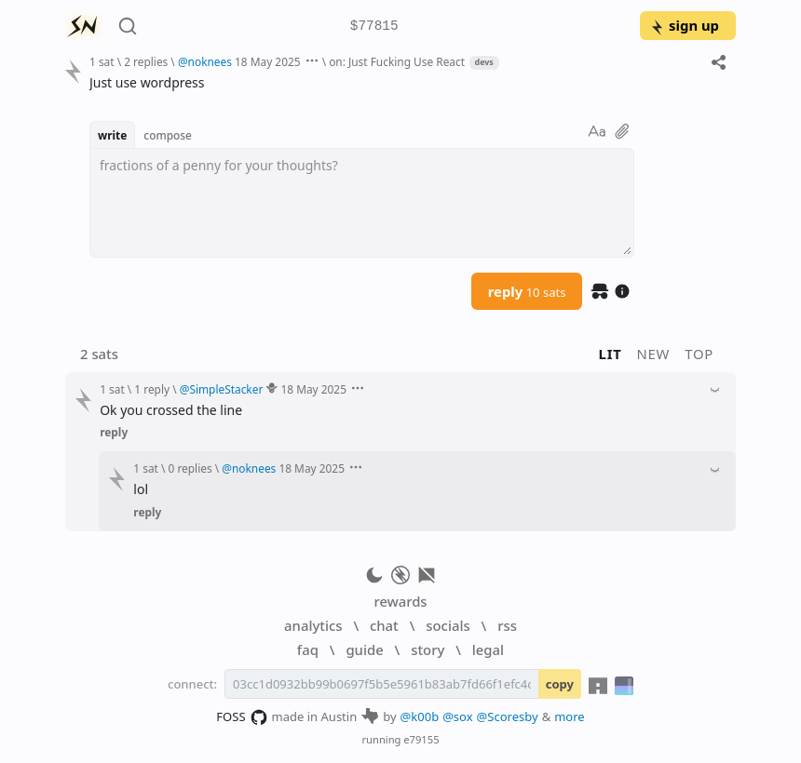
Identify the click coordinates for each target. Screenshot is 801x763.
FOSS (241, 717)
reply (527, 291)
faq (308, 649)
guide (364, 649)
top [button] (699, 353)
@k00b (420, 716)
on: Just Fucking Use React (397, 61)
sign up (684, 25)
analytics (313, 625)
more (569, 716)
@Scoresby (507, 716)
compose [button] (167, 134)
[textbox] (361, 203)
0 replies (190, 468)
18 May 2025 (268, 61)
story (427, 649)
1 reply (152, 389)
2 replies (146, 61)
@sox (457, 716)
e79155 (421, 739)
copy (560, 684)
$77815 (374, 26)
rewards (400, 601)
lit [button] (610, 353)
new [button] (654, 353)
